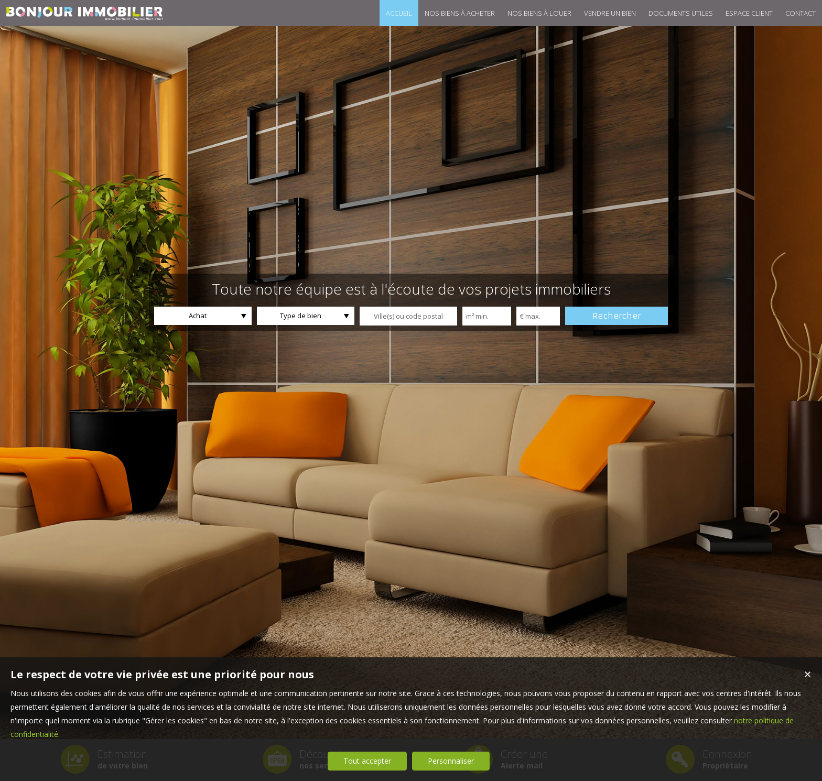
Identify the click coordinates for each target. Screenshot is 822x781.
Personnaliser (451, 761)
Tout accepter (367, 761)
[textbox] (408, 316)
